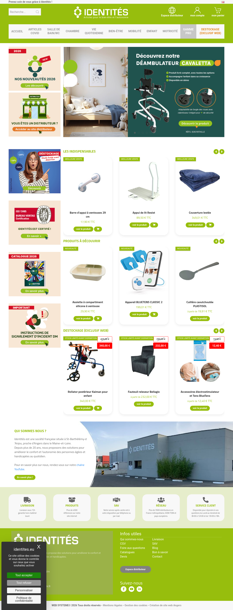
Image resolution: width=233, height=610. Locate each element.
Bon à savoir (160, 552)
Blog (155, 548)
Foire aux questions (132, 548)
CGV (123, 543)
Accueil (17, 31)
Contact (157, 556)
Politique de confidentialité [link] (24, 599)
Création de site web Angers (165, 605)
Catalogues (127, 552)
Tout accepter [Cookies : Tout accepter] (24, 575)
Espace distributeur (135, 569)
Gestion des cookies (136, 605)
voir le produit (83, 229)
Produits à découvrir (81, 240)
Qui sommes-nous (131, 539)
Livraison (158, 539)
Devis (123, 556)
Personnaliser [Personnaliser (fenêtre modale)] (24, 590)
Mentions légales (112, 605)
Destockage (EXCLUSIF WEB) (85, 330)
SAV (154, 543)
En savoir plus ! (25, 477)
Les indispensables (79, 151)
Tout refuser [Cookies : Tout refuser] (23, 582)
